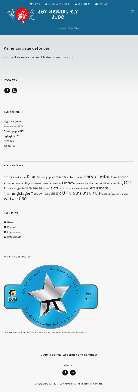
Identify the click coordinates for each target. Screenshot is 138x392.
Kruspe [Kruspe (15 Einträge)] (9, 183)
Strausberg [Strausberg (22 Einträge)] (98, 188)
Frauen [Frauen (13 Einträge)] (58, 177)
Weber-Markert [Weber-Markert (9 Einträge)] (120, 194)
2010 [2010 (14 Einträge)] (7, 177)
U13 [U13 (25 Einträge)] (78, 193)
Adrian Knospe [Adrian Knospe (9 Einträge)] (18, 177)
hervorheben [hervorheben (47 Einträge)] (97, 176)
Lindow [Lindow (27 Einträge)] (68, 183)
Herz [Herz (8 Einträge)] (115, 177)
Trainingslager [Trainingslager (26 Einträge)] (17, 193)
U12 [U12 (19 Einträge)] (72, 194)
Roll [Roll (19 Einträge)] (25, 188)
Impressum (12, 232)
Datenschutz (12, 237)
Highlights (9, 136)
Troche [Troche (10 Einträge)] (46, 193)
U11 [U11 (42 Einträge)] (65, 193)
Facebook (65, 375)
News (35, 4)
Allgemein (9, 121)
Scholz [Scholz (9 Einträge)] (46, 188)
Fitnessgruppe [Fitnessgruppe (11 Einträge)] (45, 177)
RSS (72, 375)
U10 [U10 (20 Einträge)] (58, 194)
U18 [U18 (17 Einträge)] (97, 193)
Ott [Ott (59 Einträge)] (127, 182)
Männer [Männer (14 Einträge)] (94, 183)
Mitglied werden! (57, 4)
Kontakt (101, 4)
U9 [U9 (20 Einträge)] (53, 194)
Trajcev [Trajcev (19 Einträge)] (36, 194)
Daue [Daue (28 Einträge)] (31, 176)
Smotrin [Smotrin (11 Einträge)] (64, 188)
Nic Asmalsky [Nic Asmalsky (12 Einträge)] (114, 183)
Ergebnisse (10, 126)
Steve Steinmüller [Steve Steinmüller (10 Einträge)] (78, 188)
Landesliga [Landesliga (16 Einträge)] (22, 183)
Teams (7, 145)
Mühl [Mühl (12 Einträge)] (103, 183)
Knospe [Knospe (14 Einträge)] (123, 177)
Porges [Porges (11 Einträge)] (17, 188)
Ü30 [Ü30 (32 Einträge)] (23, 198)
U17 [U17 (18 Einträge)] (91, 194)
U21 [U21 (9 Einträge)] (109, 194)
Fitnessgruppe (12, 131)
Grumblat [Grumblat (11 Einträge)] (69, 177)
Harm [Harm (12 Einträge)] (79, 177)
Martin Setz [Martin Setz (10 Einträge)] (82, 183)
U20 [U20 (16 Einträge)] (104, 193)
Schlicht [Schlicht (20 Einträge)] (35, 188)
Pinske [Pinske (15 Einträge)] (8, 188)
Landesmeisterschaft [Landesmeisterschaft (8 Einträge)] (41, 184)
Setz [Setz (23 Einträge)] (55, 188)
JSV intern (82, 4)
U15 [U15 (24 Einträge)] (85, 193)
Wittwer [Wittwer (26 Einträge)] (11, 198)
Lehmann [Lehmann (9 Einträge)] (56, 183)
